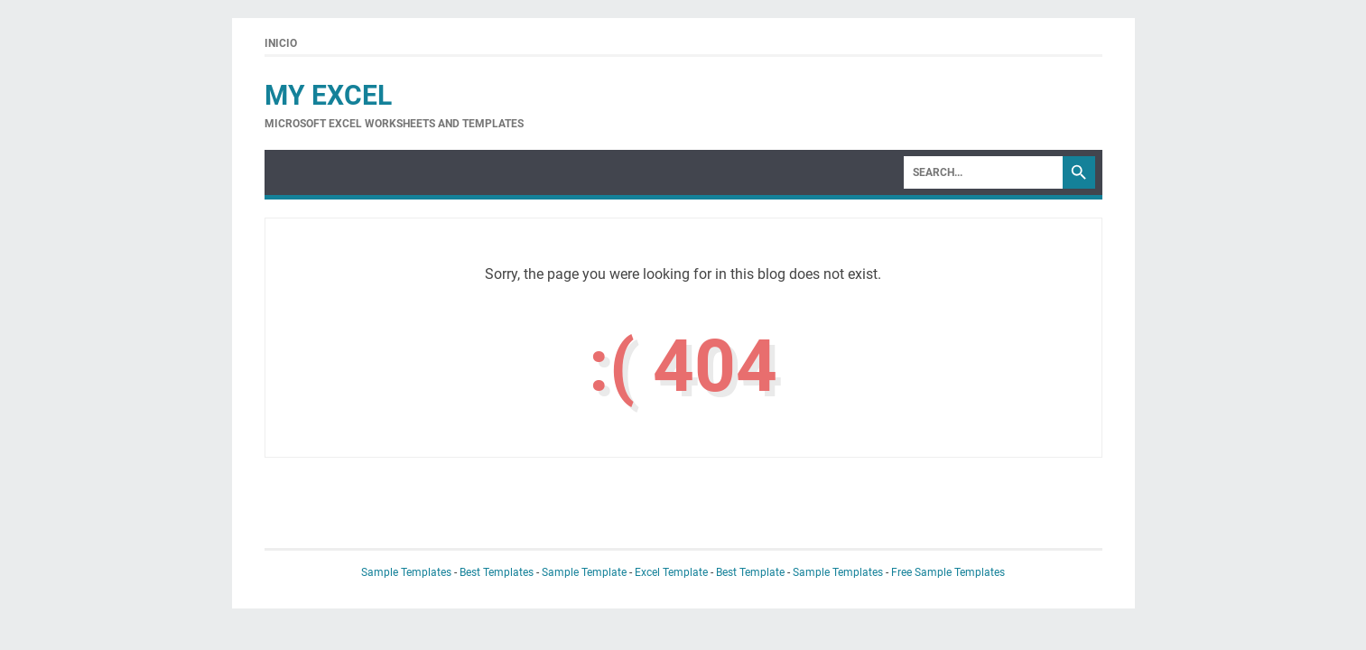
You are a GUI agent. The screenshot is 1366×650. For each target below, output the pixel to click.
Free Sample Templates (948, 572)
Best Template (750, 572)
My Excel (328, 95)
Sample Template (584, 572)
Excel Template (671, 572)
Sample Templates (406, 572)
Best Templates (497, 572)
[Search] (983, 172)
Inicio (281, 43)
